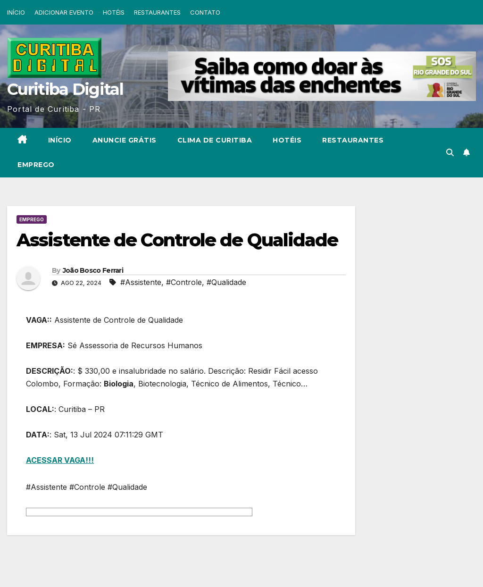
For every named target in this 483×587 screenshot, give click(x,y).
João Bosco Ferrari (93, 270)
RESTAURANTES (157, 12)
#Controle (184, 282)
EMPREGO (36, 164)
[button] (450, 152)
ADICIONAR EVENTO (63, 12)
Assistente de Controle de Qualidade (177, 240)
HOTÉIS (114, 12)
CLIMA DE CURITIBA (214, 140)
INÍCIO (16, 12)
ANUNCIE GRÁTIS (124, 140)
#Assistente (140, 282)
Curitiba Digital (65, 89)
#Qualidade (226, 282)
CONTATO (205, 12)
